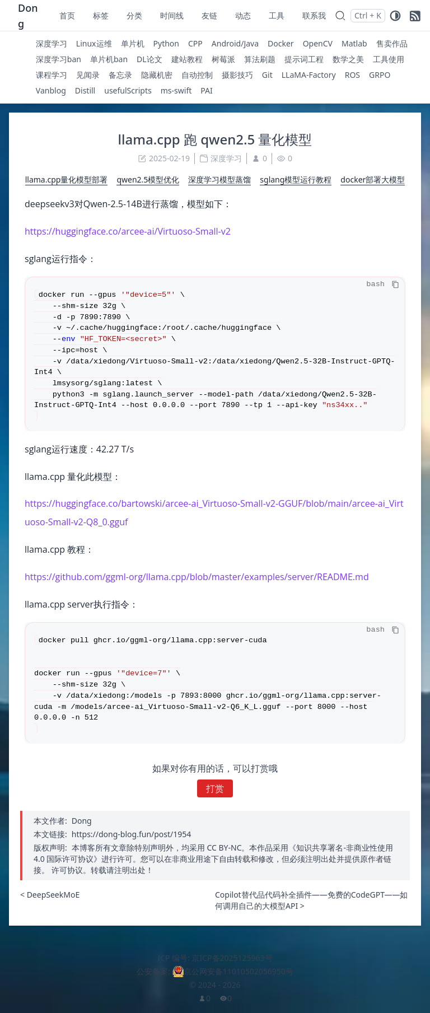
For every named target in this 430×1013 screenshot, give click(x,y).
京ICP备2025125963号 (231, 958)
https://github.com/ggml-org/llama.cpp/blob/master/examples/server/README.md (197, 577)
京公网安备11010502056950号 (238, 971)
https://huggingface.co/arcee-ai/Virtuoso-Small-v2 (128, 231)
